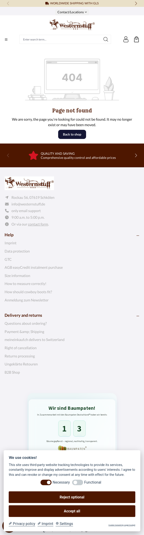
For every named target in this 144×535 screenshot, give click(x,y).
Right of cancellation (21, 348)
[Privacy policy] (22, 524)
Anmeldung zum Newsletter (27, 300)
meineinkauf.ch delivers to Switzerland (35, 339)
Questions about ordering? (26, 323)
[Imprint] (45, 524)
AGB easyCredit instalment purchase (34, 267)
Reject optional (72, 497)
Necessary (61, 482)
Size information (17, 275)
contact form (38, 224)
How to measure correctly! (25, 283)
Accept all (72, 511)
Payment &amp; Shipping (24, 331)
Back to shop (72, 134)
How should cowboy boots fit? (28, 292)
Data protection (17, 251)
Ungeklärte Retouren (21, 364)
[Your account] (126, 39)
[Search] (106, 39)
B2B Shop (12, 372)
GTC (8, 259)
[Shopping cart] (136, 39)
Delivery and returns (23, 315)
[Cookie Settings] (64, 524)
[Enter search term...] (60, 39)
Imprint (10, 243)
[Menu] (6, 39)
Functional (92, 482)
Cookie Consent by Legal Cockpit (122, 525)
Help (9, 235)
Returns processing (20, 356)
